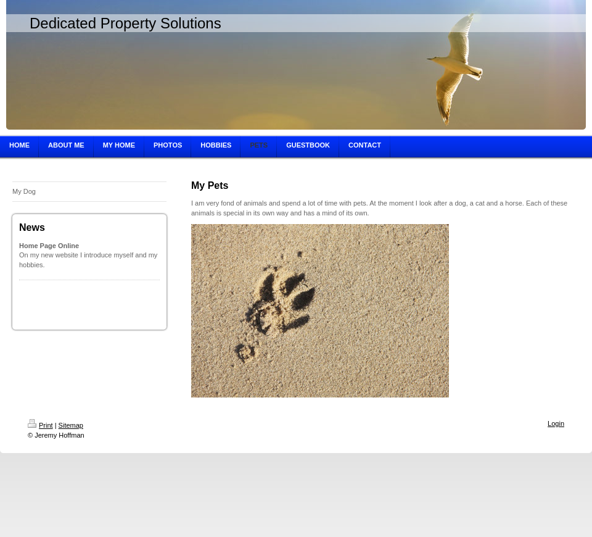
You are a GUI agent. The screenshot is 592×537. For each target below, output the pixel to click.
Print (40, 425)
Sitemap (71, 425)
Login (556, 423)
